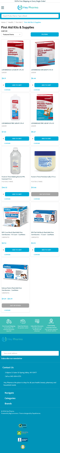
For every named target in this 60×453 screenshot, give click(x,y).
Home (3, 22)
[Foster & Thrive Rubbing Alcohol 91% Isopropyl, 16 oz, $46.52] (15, 160)
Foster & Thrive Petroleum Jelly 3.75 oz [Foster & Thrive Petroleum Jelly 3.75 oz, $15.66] (43, 177)
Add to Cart (17, 85)
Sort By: (4, 31)
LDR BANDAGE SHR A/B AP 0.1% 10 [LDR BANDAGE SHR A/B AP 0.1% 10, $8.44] (42, 70)
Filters (45, 34)
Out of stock (45, 194)
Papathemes (36, 413)
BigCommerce (13, 413)
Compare (6, 90)
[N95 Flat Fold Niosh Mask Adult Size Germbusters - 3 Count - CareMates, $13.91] (45, 216)
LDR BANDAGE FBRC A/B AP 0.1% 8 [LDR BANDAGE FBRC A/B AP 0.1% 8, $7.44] (13, 123)
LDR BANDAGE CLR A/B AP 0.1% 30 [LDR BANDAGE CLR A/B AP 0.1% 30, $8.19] (13, 70)
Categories (8, 398)
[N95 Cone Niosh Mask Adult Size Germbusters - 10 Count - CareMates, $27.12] (15, 216)
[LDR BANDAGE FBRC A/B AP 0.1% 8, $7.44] (15, 107)
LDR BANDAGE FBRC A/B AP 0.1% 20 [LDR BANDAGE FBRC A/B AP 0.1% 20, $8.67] (42, 123)
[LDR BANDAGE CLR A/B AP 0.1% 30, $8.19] (15, 54)
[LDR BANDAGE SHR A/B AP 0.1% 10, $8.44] (45, 54)
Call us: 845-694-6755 (13, 376)
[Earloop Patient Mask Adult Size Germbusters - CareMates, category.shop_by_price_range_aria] (15, 272)
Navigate (8, 392)
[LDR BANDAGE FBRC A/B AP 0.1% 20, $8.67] (45, 107)
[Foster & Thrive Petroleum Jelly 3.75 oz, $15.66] (45, 160)
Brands (7, 403)
